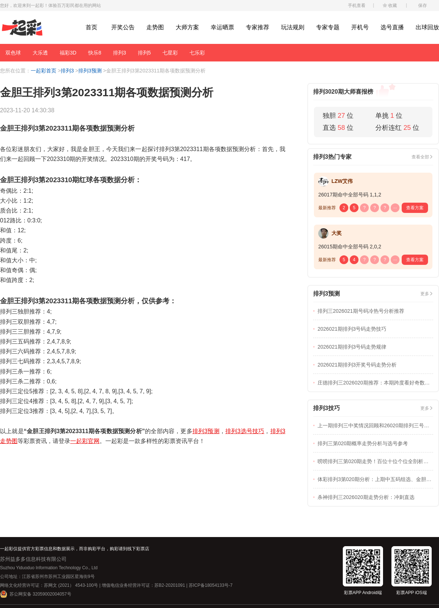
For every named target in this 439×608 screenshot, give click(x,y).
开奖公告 (123, 27)
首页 (91, 27)
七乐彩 (197, 53)
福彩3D (68, 53)
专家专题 (327, 27)
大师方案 (187, 27)
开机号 (360, 27)
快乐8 (94, 53)
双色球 (13, 53)
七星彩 (170, 53)
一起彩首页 (43, 71)
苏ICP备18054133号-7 (211, 585)
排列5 (144, 53)
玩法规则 (292, 27)
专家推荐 (257, 27)
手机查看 (356, 5)
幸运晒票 (222, 27)
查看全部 (420, 156)
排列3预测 (90, 71)
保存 (422, 5)
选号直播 (392, 27)
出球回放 (427, 27)
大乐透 (40, 53)
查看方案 (415, 207)
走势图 (155, 27)
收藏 (392, 5)
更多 (424, 293)
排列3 (119, 53)
